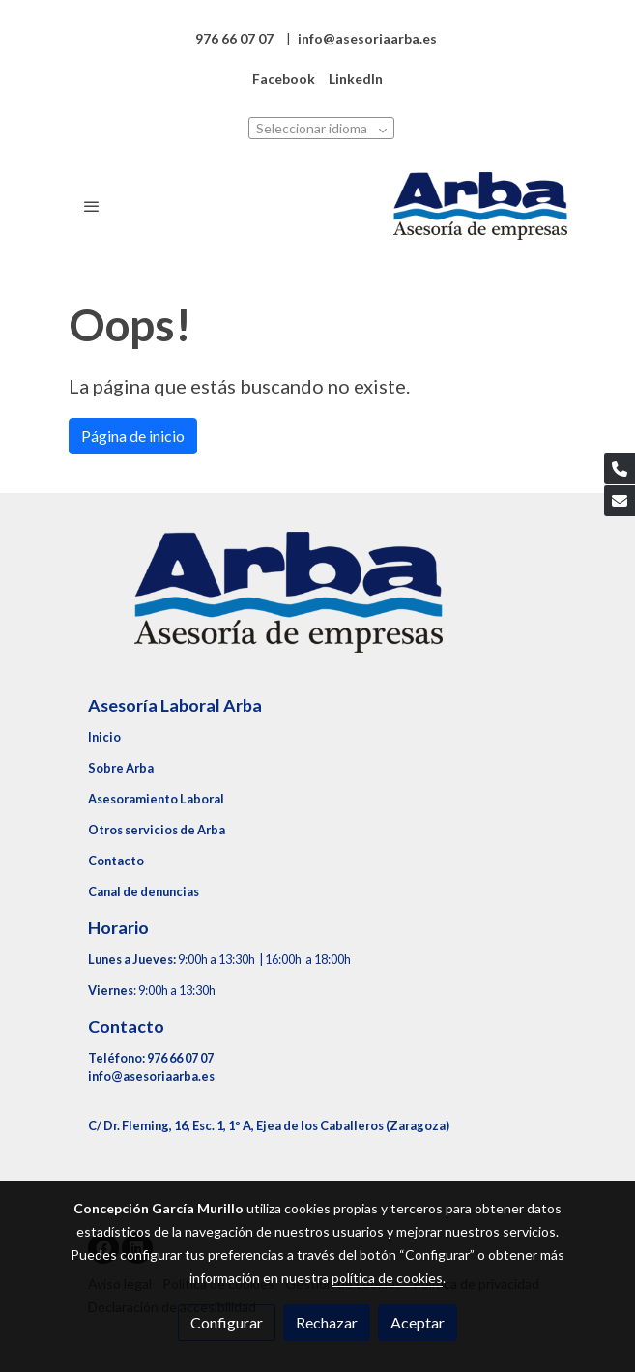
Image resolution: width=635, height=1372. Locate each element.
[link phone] (619, 468)
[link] (480, 206)
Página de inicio (133, 435)
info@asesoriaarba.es (151, 1076)
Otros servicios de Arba (156, 829)
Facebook (283, 79)
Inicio (104, 736)
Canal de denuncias (143, 891)
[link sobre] (318, 604)
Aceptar (417, 1322)
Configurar (226, 1322)
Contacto (116, 860)
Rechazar (327, 1322)
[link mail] (619, 500)
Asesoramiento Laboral (156, 798)
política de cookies (387, 1278)
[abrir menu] (91, 206)
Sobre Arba (121, 767)
